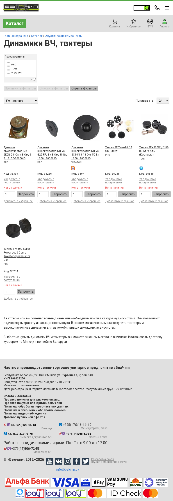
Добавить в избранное (18, 201)
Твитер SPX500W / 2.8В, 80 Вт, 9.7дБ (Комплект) (154, 151)
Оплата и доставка (17, 396)
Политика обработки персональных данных (36, 406)
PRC (11, 64)
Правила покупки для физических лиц (32, 399)
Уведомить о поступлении (12, 181)
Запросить (26, 194)
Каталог (15, 23)
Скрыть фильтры (84, 88)
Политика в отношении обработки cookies (35, 410)
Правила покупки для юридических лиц (33, 403)
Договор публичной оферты (24, 417)
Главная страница (16, 35)
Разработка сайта (109, 460)
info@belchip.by (67, 469)
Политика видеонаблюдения (25, 413)
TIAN (12, 68)
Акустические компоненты (63, 35)
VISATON (14, 72)
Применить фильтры (20, 88)
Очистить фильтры (53, 88)
